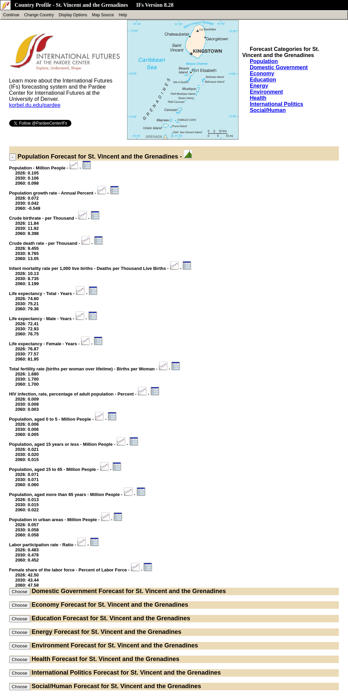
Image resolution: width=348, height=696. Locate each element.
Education (263, 80)
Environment (266, 92)
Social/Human (268, 110)
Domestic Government (279, 67)
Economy (262, 73)
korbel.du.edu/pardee (34, 105)
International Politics (276, 104)
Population (264, 61)
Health (258, 98)
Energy (259, 86)
